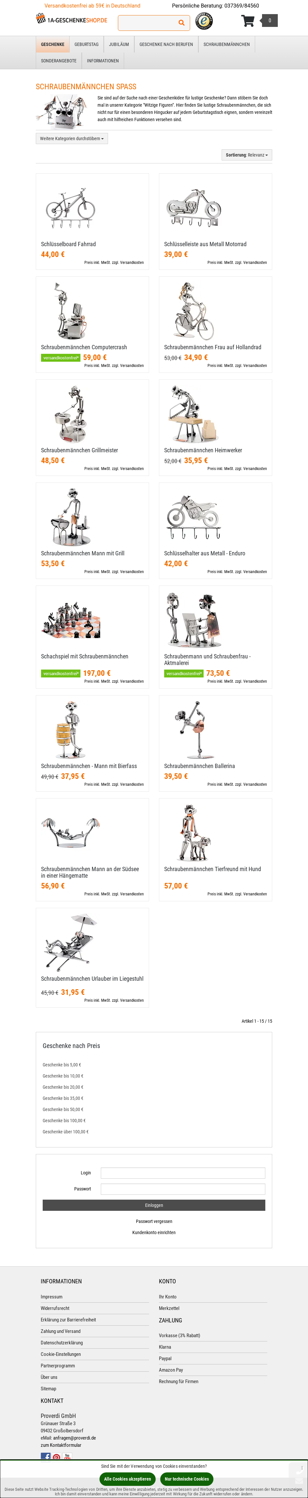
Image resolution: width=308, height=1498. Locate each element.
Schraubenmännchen (227, 44)
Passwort (82, 1188)
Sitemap (48, 1389)
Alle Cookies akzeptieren (127, 1479)
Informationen (103, 60)
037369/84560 (242, 6)
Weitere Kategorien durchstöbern (72, 138)
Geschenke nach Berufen (166, 44)
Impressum (51, 1297)
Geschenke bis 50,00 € (63, 1109)
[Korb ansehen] (259, 21)
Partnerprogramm (58, 1366)
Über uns (49, 1377)
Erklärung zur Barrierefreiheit (68, 1320)
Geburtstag (87, 44)
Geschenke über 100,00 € (66, 1131)
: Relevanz (247, 155)
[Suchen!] (181, 23)
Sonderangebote (59, 60)
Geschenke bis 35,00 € (63, 1098)
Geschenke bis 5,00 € (62, 1064)
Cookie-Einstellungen (61, 1354)
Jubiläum (119, 44)
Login (86, 1172)
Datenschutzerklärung (62, 1343)
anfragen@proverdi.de (74, 1438)
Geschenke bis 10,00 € (63, 1076)
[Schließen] (302, 1468)
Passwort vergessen (154, 1221)
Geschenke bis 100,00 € (64, 1120)
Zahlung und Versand (60, 1331)
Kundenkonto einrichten (154, 1232)
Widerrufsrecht (55, 1308)
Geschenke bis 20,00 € (63, 1087)
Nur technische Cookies (187, 1479)
